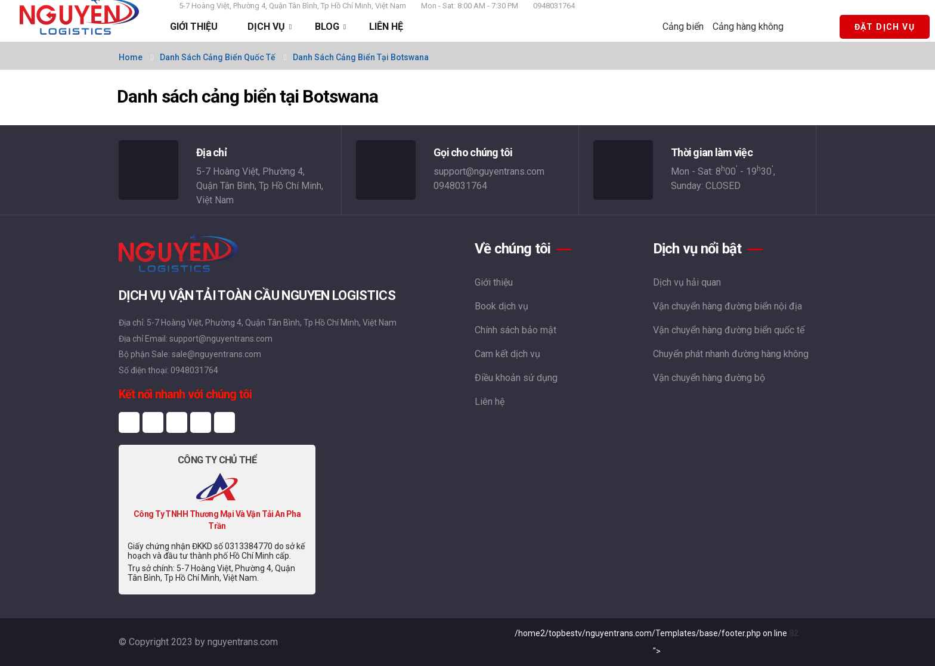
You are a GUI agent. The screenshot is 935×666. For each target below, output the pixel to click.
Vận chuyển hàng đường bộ (709, 377)
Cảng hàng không (748, 26)
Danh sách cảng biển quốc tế (217, 57)
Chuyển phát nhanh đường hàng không (731, 354)
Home (131, 57)
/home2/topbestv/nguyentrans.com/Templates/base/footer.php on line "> (656, 642)
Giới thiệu (494, 282)
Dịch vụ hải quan (687, 282)
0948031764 (554, 5)
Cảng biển (683, 26)
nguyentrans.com (243, 642)
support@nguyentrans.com (489, 171)
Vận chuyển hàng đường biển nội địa (727, 306)
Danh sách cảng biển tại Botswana (361, 57)
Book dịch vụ (501, 306)
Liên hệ (489, 401)
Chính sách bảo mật (515, 330)
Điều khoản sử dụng (516, 377)
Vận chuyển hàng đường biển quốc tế (728, 330)
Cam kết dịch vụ (507, 354)
